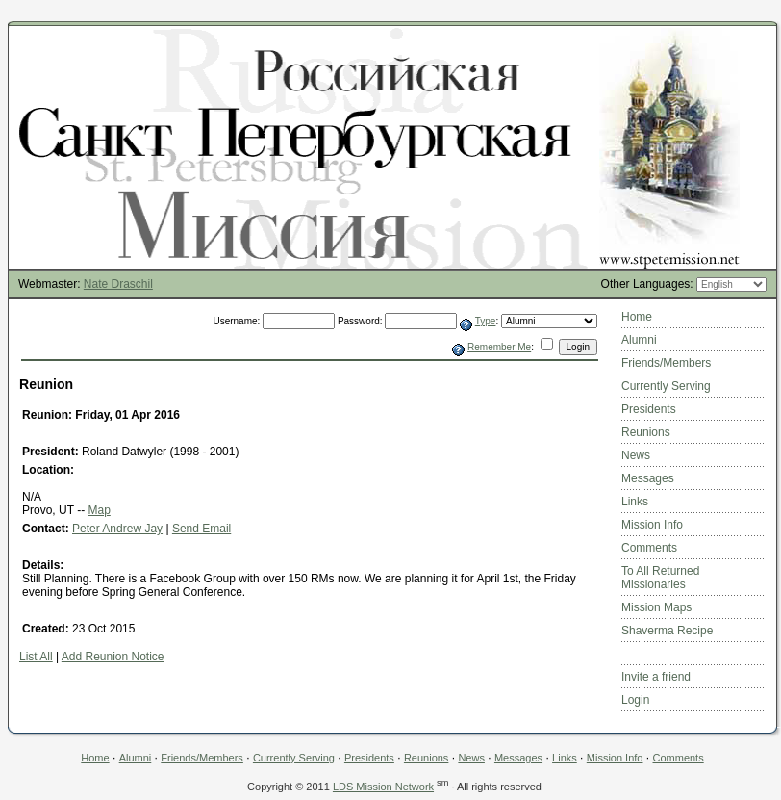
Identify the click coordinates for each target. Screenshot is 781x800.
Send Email (201, 528)
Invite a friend (656, 677)
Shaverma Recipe (667, 630)
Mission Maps (656, 607)
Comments (649, 548)
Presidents (648, 409)
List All (36, 656)
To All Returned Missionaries (660, 577)
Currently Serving (666, 386)
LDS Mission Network (383, 786)
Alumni (639, 340)
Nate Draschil (118, 284)
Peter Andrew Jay (117, 528)
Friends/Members (666, 363)
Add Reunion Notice (113, 656)
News (635, 455)
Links (634, 501)
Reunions (645, 432)
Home (636, 316)
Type (485, 321)
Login (635, 700)
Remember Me (499, 347)
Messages (647, 478)
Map (99, 510)
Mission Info (652, 524)
